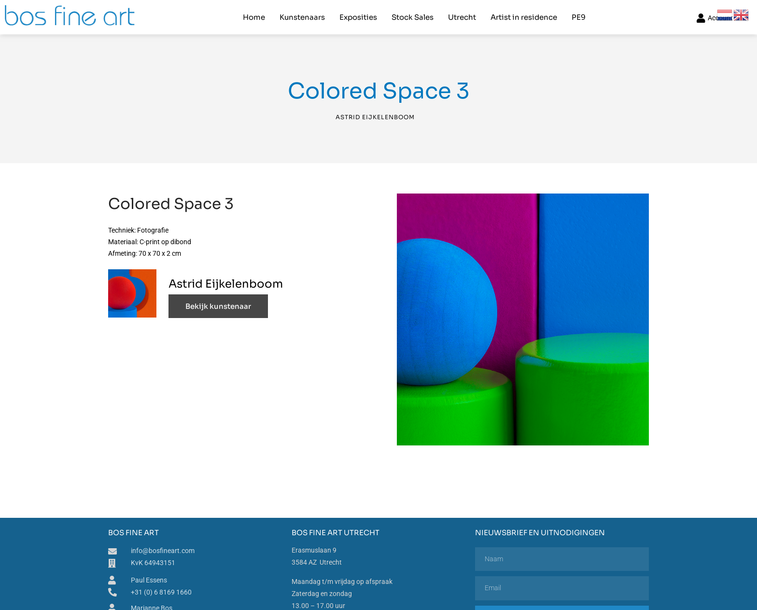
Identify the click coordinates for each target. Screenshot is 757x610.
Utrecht (462, 17)
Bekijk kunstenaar (218, 306)
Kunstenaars (302, 17)
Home (254, 17)
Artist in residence (524, 17)
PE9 (579, 17)
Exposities (358, 17)
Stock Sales (413, 17)
